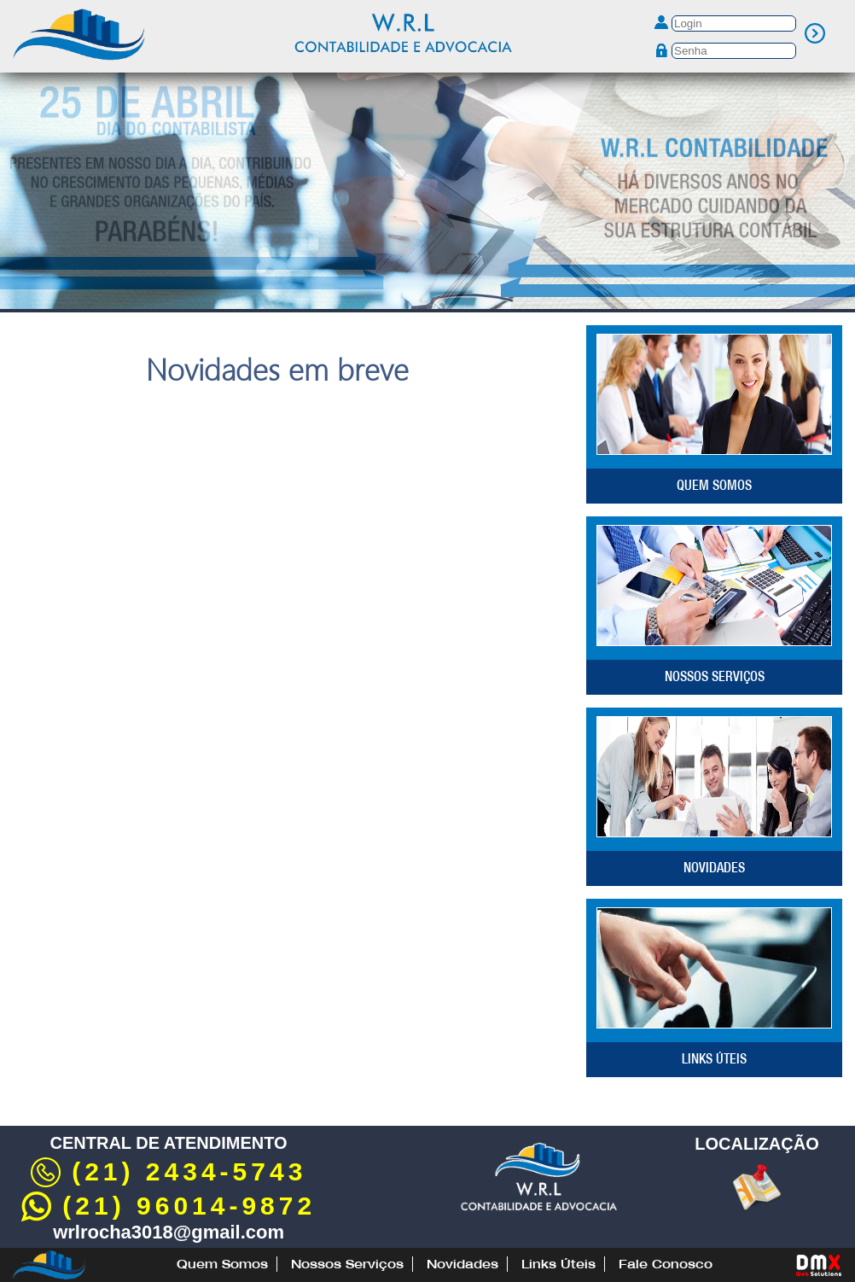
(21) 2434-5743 (169, 1171)
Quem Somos (714, 484)
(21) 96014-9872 (168, 1206)
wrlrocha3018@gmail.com (168, 1232)
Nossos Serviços (715, 676)
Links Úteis (714, 1058)
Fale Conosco (665, 1264)
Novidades (714, 867)
